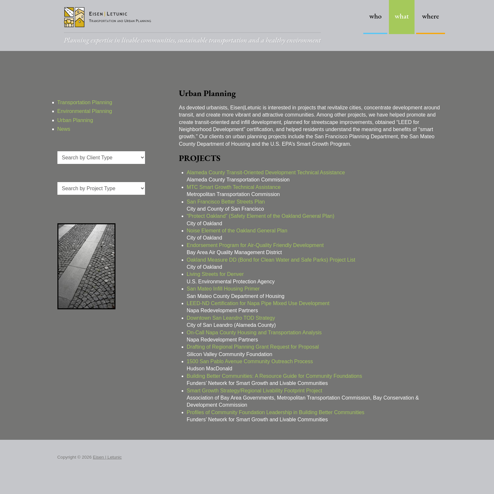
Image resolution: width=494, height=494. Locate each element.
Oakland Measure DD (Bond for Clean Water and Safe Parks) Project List (271, 260)
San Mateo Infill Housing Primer (223, 288)
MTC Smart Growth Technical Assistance (234, 187)
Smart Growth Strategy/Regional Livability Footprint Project (254, 390)
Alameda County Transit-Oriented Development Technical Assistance (266, 172)
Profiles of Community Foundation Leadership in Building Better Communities (276, 412)
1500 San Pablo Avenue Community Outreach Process (250, 361)
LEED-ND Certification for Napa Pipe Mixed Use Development (258, 303)
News (63, 129)
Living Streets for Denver (215, 274)
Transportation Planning (84, 102)
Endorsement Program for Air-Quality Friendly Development (255, 245)
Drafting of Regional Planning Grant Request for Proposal (253, 347)
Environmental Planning (84, 111)
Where (430, 16)
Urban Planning (75, 120)
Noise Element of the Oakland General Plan (237, 230)
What (402, 16)
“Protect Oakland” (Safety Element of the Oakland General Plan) (260, 216)
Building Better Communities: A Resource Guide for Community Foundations (274, 376)
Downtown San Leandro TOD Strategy (231, 318)
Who (375, 16)
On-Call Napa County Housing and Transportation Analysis (254, 332)
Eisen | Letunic (107, 457)
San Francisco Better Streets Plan (226, 201)
